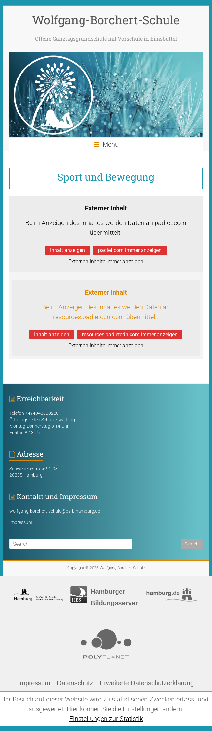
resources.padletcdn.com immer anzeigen (130, 334)
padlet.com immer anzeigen (130, 250)
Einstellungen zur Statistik (106, 719)
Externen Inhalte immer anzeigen (106, 261)
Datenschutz (75, 683)
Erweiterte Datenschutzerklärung (147, 683)
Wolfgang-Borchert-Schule (106, 20)
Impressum (20, 522)
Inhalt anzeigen (67, 250)
